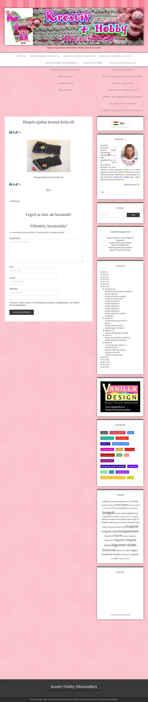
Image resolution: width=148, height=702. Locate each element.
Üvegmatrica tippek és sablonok (113, 478)
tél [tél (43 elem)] (116, 558)
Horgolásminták (107, 449)
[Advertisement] (74, 88)
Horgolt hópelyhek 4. (112, 304)
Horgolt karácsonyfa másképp (115, 296)
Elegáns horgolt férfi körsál (114, 328)
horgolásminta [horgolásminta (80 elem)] (129, 531)
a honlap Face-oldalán (121, 177)
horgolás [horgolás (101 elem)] (132, 526)
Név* (11, 267)
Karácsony (129, 449)
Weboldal (13, 289)
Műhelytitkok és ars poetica (44, 56)
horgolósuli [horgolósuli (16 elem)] (109, 536)
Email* (12, 278)
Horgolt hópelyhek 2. (112, 308)
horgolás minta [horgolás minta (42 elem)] (110, 531)
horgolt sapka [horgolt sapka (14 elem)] (126, 519)
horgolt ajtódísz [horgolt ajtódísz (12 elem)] (120, 513)
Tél (111, 472)
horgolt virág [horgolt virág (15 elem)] (120, 527)
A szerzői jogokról (93, 63)
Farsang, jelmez (107, 438)
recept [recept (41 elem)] (116, 554)
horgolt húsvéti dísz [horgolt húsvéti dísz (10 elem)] (125, 516)
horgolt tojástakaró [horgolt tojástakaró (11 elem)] (108, 527)
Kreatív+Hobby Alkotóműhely (61, 63)
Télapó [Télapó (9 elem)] (120, 558)
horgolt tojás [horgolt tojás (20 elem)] (133, 522)
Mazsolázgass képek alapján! (114, 56)
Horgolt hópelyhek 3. (112, 306)
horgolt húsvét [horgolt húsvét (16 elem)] (132, 513)
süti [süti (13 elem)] (130, 555)
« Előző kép (14, 201)
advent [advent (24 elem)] (105, 501)
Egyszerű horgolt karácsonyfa (120, 250)
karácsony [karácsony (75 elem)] (109, 550)
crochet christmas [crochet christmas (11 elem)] (107, 505)
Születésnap (132, 466)
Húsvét (119, 449)
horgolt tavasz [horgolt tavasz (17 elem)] (107, 522)
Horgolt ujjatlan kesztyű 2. (114, 326)
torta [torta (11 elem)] (112, 559)
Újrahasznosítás (122, 472)
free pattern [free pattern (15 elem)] (132, 508)
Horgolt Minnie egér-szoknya (115, 350)
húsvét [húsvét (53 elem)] (118, 535)
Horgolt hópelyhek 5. (112, 301)
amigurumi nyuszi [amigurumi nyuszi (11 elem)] (124, 501)
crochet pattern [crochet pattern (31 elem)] (121, 504)
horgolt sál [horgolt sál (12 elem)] (135, 519)
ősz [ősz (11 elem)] (128, 559)
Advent (104, 433)
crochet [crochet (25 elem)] (134, 501)
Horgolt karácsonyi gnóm (114, 299)
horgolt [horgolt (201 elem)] (108, 512)
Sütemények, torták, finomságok (113, 466)
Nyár (119, 455)
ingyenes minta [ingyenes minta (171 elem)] (123, 545)
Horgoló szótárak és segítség (79, 56)
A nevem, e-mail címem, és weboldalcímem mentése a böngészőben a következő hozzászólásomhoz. (44, 303)
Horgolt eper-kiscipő (112, 352)
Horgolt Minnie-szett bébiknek (116, 340)
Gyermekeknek (122, 438)
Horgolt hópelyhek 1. (112, 311)
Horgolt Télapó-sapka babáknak (120, 243)
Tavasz (104, 472)
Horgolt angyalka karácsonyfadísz (120, 247)
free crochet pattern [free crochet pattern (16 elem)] (120, 508)
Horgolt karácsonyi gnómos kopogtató (118, 291)
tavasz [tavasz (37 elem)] (135, 554)
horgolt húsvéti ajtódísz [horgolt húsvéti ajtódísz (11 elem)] (111, 517)
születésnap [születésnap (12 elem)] (124, 555)
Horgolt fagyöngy (111, 294)
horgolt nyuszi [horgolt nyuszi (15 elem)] (114, 519)
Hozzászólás (14, 238)
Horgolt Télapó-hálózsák (120, 245)
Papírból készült (107, 461)
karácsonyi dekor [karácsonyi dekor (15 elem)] (123, 550)
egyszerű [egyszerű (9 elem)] (109, 508)
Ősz (126, 455)
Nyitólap (21, 56)
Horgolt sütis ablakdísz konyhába (116, 333)
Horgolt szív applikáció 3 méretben (117, 338)
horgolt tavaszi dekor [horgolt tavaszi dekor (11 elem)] (120, 522)
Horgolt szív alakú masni (114, 355)
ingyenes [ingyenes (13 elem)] (126, 536)
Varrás (130, 478)
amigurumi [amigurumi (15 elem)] (113, 501)
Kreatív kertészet (108, 455)
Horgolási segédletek (120, 444)
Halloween (105, 444)
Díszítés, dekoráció (117, 433)
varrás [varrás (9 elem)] (125, 558)
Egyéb (130, 433)
